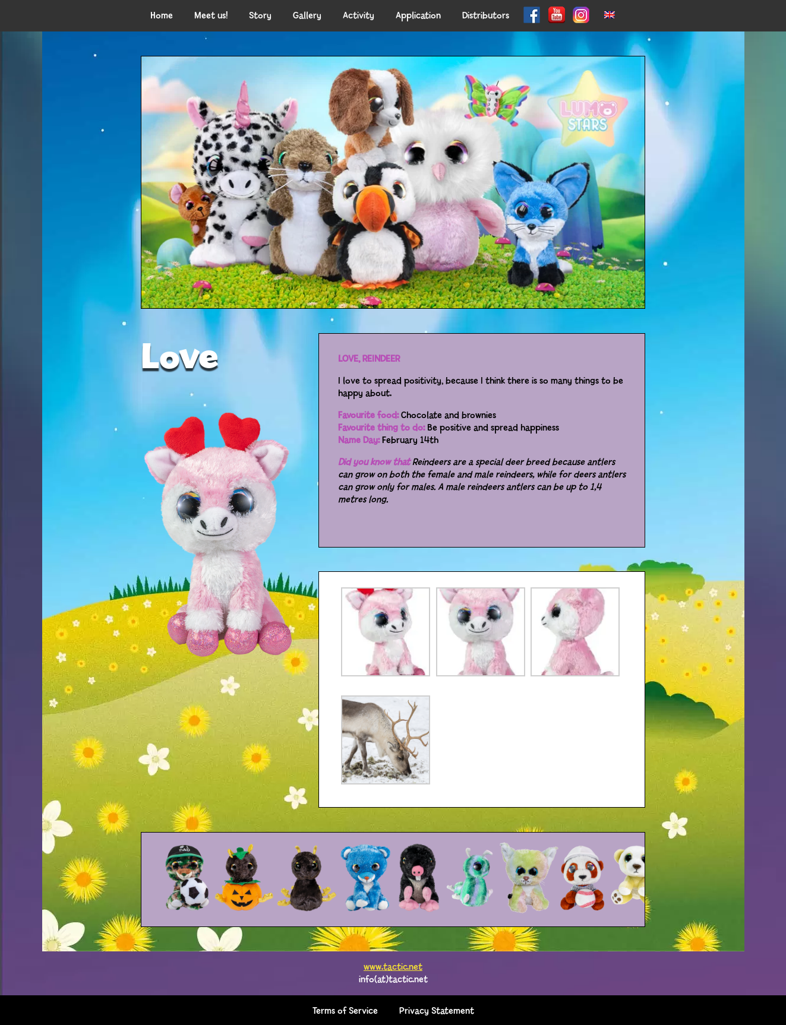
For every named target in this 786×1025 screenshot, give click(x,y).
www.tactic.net (393, 965)
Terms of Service (345, 1009)
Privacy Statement (436, 1009)
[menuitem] (609, 15)
